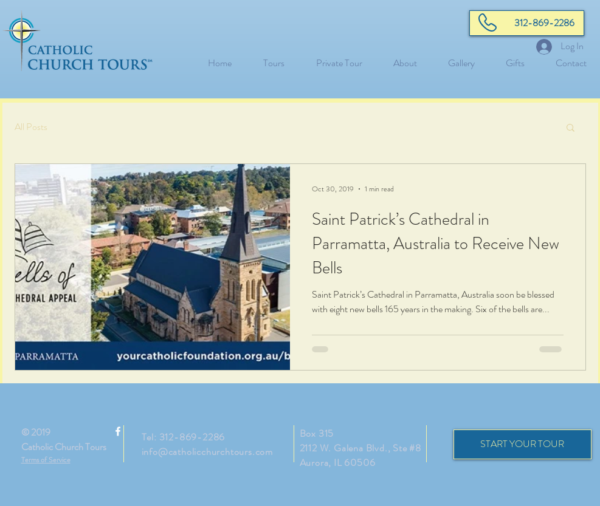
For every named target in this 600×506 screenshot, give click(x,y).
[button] (570, 128)
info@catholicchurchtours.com (207, 452)
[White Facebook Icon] (118, 431)
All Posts (31, 127)
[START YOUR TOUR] (522, 444)
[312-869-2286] (526, 23)
